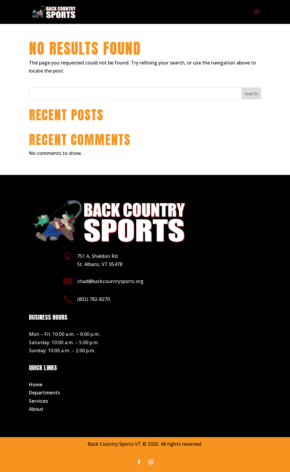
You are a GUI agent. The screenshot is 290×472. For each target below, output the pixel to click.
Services (38, 401)
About (36, 409)
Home (36, 384)
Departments (44, 392)
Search (251, 93)
